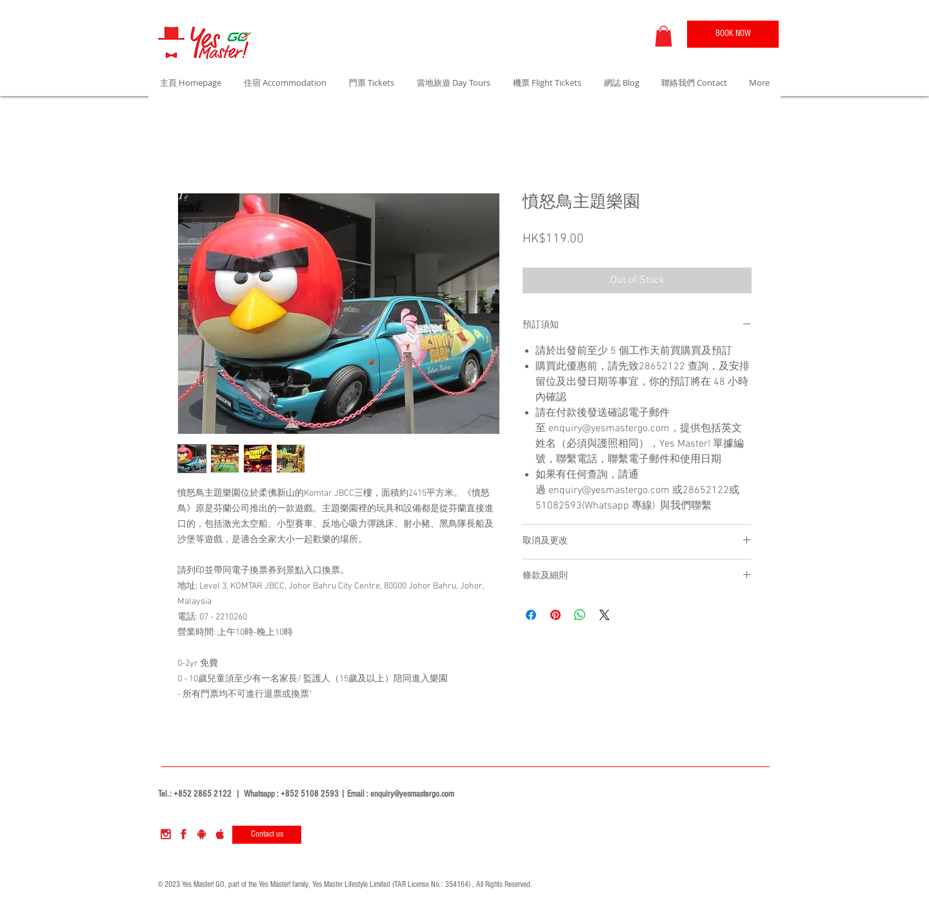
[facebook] (183, 834)
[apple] (219, 834)
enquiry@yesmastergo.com (412, 794)
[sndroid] (201, 834)
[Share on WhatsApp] (580, 615)
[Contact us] (266, 835)
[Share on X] (604, 615)
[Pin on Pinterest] (555, 615)
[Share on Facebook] (531, 615)
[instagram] (165, 834)
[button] (663, 36)
